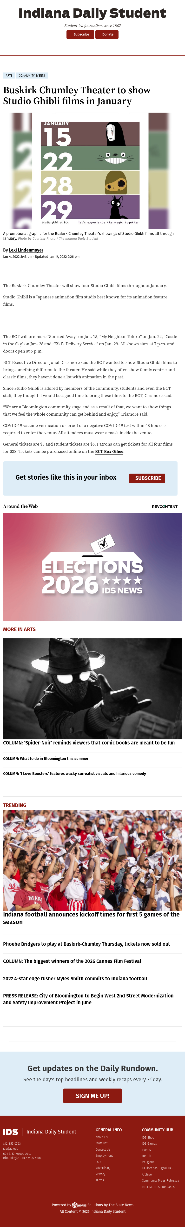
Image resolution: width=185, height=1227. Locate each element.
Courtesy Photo (44, 239)
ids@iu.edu (10, 1148)
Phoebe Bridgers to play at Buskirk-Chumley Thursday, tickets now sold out (86, 944)
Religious (148, 1162)
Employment (104, 1155)
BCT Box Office (110, 451)
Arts (30, 629)
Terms (100, 1180)
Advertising (103, 1168)
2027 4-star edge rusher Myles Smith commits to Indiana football (75, 979)
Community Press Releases (160, 1180)
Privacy (100, 1174)
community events (32, 75)
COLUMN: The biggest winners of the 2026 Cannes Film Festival (72, 961)
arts (9, 75)
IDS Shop (148, 1137)
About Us (102, 1137)
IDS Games (149, 1143)
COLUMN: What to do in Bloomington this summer (45, 758)
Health (146, 1156)
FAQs (99, 1162)
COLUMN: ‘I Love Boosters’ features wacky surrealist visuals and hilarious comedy (74, 773)
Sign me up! (92, 1096)
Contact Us (103, 1149)
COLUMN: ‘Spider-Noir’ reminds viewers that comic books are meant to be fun (89, 743)
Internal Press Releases (158, 1187)
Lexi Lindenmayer (26, 250)
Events (146, 1150)
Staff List (101, 1143)
